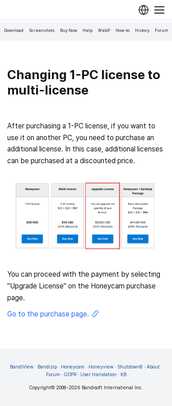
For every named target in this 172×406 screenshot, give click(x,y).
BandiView (21, 367)
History (142, 30)
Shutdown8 (130, 367)
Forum (161, 30)
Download (13, 30)
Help (88, 30)
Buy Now (68, 30)
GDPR (70, 375)
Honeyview (100, 367)
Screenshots (42, 30)
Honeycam (72, 367)
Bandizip (47, 367)
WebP (104, 30)
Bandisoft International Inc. (112, 388)
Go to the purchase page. (53, 314)
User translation (98, 375)
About (153, 367)
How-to (123, 30)
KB (123, 375)
